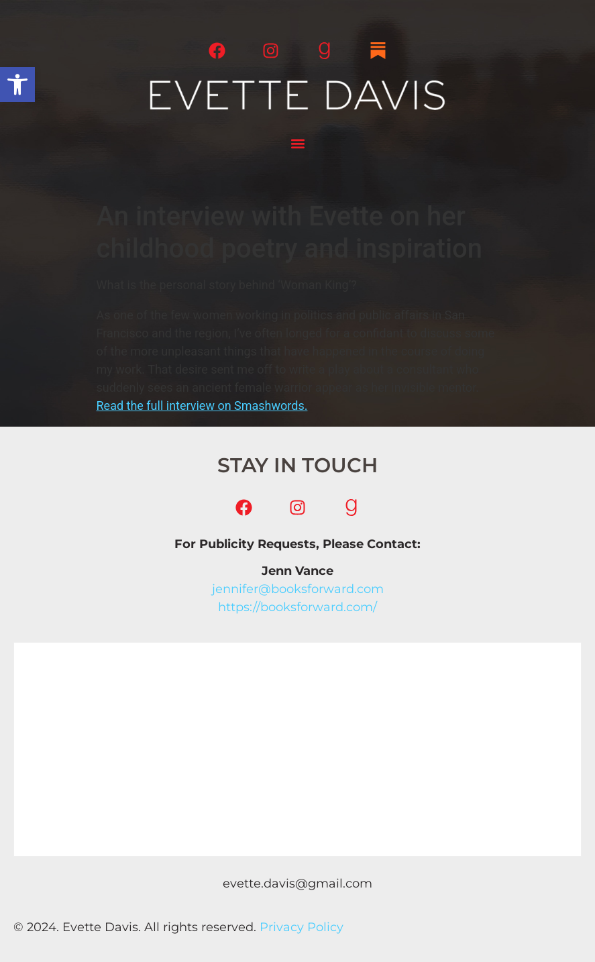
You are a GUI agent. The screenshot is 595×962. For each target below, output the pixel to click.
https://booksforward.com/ (297, 607)
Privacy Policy (301, 927)
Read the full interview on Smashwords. (202, 405)
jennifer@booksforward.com (298, 589)
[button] (17, 84)
